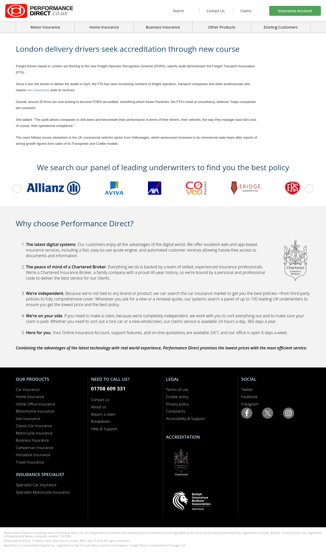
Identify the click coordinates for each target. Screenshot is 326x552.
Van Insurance (28, 418)
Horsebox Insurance (33, 454)
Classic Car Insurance (34, 425)
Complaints (175, 411)
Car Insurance (27, 389)
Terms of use (177, 389)
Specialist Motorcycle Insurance (43, 492)
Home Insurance (30, 396)
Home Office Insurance (35, 403)
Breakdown (100, 421)
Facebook (249, 396)
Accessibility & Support (185, 418)
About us (98, 406)
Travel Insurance (30, 462)
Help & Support (104, 428)
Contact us (100, 399)
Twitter (247, 389)
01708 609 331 (108, 388)
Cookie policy (177, 396)
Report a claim (103, 414)
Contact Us (216, 10)
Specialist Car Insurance (36, 484)
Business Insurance (163, 27)
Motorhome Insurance (35, 411)
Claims (245, 10)
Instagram (249, 403)
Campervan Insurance (34, 447)
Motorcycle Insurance (34, 433)
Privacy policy (177, 403)
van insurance (38, 90)
